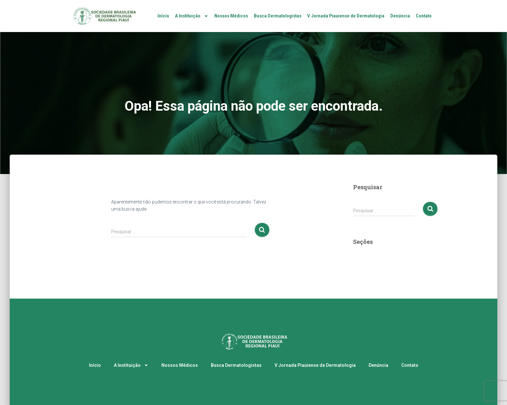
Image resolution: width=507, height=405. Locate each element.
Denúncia (400, 16)
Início (163, 16)
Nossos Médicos (231, 16)
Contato (424, 16)
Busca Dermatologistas (277, 16)
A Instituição (192, 16)
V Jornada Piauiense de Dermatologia (345, 16)
